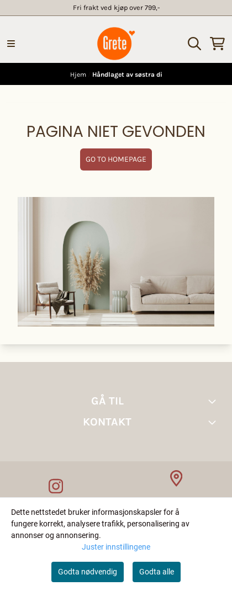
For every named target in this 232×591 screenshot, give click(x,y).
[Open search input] (194, 43)
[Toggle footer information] (214, 401)
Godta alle (156, 571)
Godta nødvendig (87, 571)
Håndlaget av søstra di (127, 74)
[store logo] (116, 43)
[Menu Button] (11, 43)
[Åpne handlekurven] (217, 44)
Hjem (79, 74)
